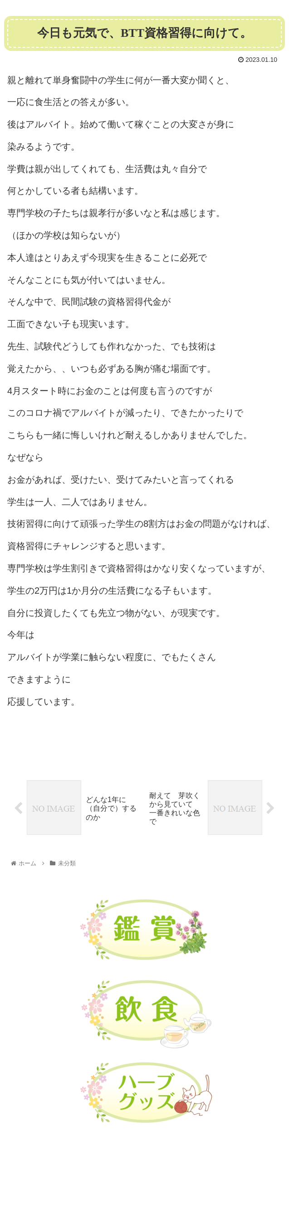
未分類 (22, 746)
